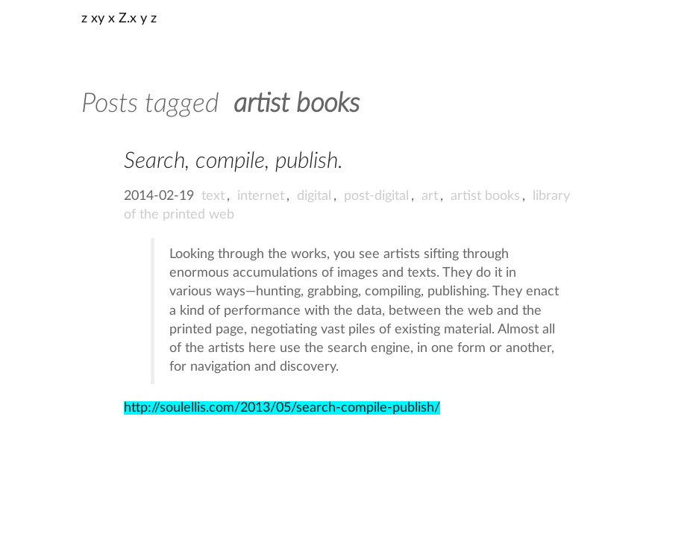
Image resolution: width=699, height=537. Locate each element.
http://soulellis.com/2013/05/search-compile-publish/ (282, 408)
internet (260, 196)
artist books (485, 196)
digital (314, 196)
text (213, 196)
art (429, 196)
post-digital (376, 196)
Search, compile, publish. (233, 161)
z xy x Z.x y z (119, 18)
